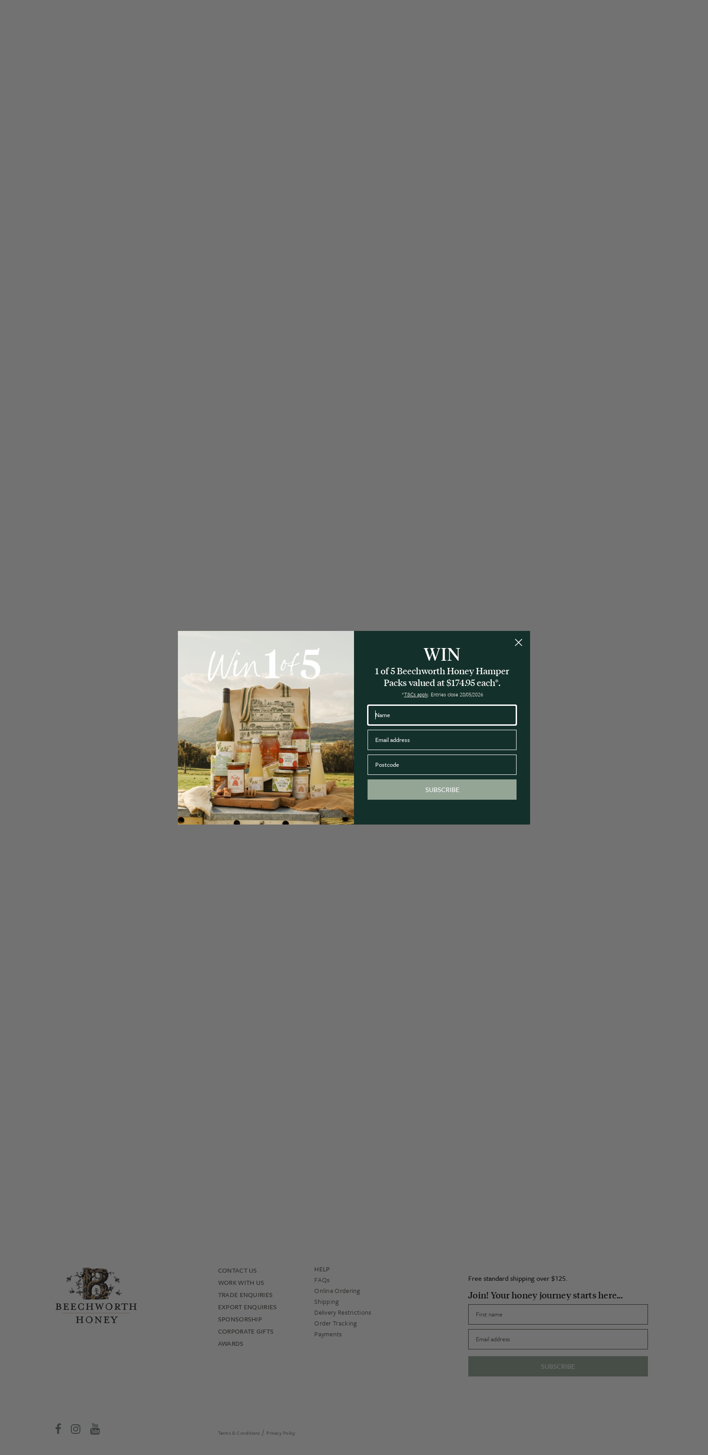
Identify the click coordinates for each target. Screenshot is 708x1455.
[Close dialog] (518, 642)
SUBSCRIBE (442, 789)
